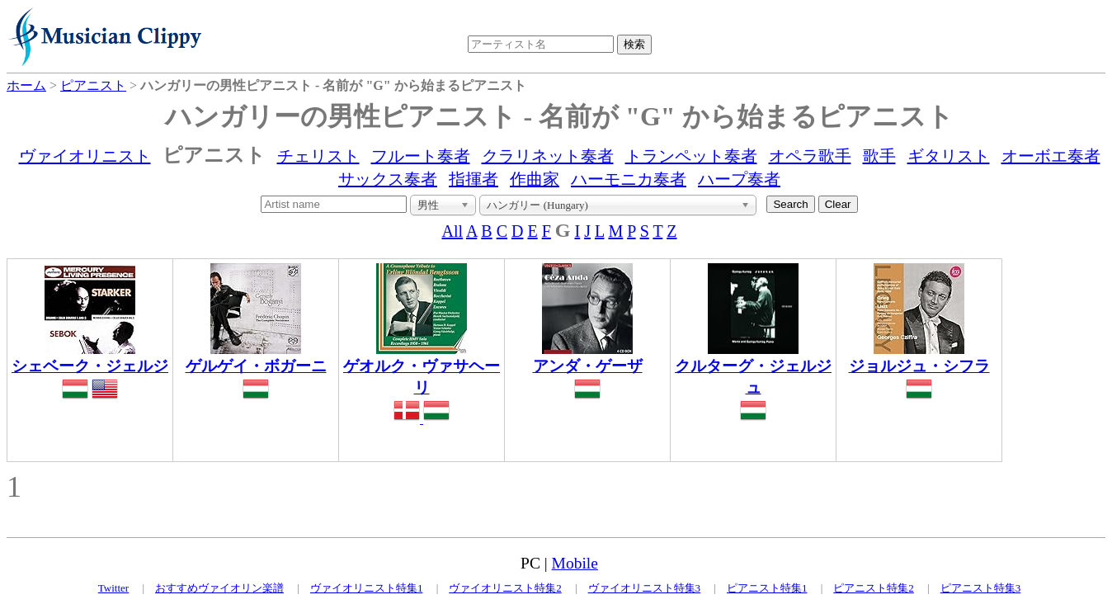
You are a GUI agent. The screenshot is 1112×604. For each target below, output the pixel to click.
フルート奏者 (420, 156)
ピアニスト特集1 (767, 588)
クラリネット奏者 (548, 156)
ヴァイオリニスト (85, 156)
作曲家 (534, 179)
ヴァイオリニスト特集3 (644, 588)
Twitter (113, 588)
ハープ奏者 (739, 179)
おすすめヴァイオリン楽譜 (219, 588)
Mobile (575, 563)
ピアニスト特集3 (980, 588)
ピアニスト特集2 (873, 588)
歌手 (879, 156)
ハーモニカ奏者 (628, 179)
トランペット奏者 (691, 156)
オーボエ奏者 (1050, 156)
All (453, 231)
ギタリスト (948, 156)
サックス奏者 (387, 179)
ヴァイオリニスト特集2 (505, 588)
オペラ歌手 (810, 156)
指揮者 (473, 179)
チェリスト (318, 156)
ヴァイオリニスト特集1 (366, 588)
